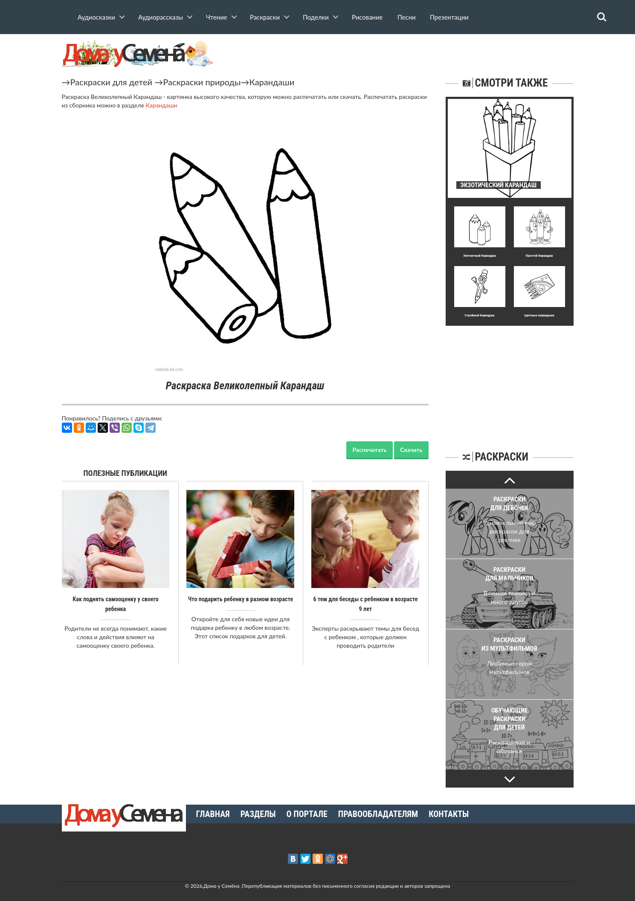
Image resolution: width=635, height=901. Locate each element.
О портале (307, 814)
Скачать (411, 449)
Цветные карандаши (539, 315)
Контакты (449, 814)
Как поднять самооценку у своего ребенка (115, 599)
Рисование (367, 17)
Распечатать (369, 449)
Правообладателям (378, 814)
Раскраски (265, 17)
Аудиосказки (96, 17)
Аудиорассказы (160, 17)
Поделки (316, 17)
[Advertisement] (510, 379)
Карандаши (271, 82)
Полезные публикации (126, 473)
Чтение (216, 17)
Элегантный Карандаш (479, 256)
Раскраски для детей (111, 82)
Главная (213, 814)
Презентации (449, 17)
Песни (406, 17)
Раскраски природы (202, 82)
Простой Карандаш (539, 256)
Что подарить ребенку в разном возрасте (240, 599)
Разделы (258, 814)
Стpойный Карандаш (480, 315)
